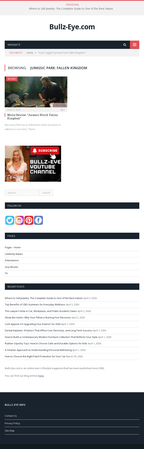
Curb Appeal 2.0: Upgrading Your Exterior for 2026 (33, 324)
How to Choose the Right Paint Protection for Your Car (35, 356)
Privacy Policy (12, 423)
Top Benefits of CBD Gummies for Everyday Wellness (35, 304)
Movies (12, 78)
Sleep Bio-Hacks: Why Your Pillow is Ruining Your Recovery (38, 317)
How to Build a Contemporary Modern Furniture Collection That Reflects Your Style (51, 337)
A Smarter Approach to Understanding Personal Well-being (38, 350)
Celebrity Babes (14, 254)
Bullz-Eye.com (72, 26)
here (41, 375)
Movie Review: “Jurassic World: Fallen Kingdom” (32, 116)
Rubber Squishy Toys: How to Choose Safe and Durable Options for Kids (46, 343)
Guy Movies (11, 267)
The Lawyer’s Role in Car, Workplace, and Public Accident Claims (41, 311)
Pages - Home (13, 247)
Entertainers (12, 260)
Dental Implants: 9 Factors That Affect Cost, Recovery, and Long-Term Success (48, 330)
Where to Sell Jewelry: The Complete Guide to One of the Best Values (71, 8)
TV (6, 273)
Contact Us (11, 415)
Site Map (10, 430)
